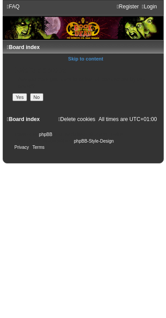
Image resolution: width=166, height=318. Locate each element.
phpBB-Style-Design (94, 141)
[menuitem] (13, 7)
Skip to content (85, 58)
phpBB (45, 134)
